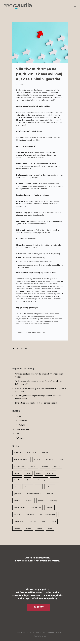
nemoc (54, 480)
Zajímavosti (20, 438)
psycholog (53, 500)
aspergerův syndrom (21, 459)
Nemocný (34, 333)
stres (54, 521)
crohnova (33, 466)
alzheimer (17, 452)
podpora (50, 494)
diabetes (17, 473)
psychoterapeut (19, 507)
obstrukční (27, 487)
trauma (39, 528)
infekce (38, 473)
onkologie (50, 487)
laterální (17, 480)
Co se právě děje (22, 429)
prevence (29, 500)
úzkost (50, 528)
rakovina (17, 514)
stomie (44, 521)
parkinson (17, 494)
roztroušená (30, 514)
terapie (28, 528)
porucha (17, 500)
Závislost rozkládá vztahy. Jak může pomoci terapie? (36, 403)
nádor (16, 487)
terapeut (17, 528)
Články (26, 333)
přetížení (50, 507)
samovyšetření (19, 521)
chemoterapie (19, 466)
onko (39, 487)
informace (50, 473)
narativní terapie (40, 480)
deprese (57, 466)
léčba (27, 480)
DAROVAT (39, 607)
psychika (41, 500)
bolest (61, 459)
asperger (45, 452)
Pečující (41, 333)
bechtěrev (49, 459)
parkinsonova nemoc (34, 494)
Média (18, 434)
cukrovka (45, 466)
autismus (37, 459)
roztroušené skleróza (47, 514)
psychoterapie (36, 507)
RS (61, 514)
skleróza (33, 521)
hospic (28, 473)
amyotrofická (31, 452)
